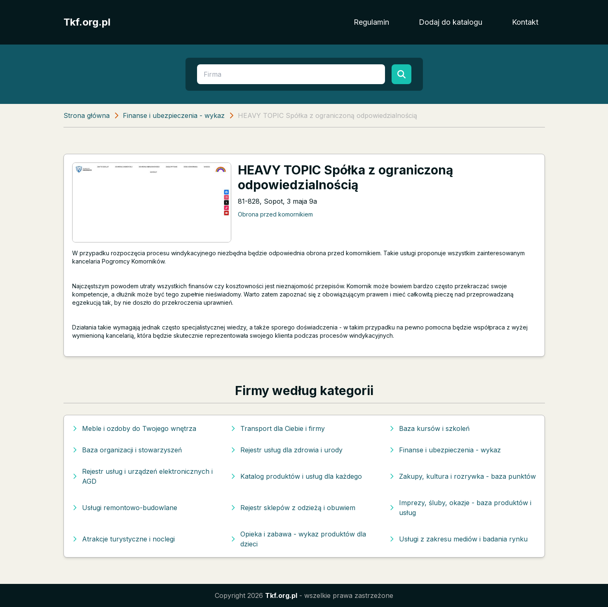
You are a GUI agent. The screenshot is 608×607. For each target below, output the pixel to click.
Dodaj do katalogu (450, 22)
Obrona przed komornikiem (275, 214)
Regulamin (371, 22)
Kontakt (525, 22)
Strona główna (86, 115)
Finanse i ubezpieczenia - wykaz (174, 115)
